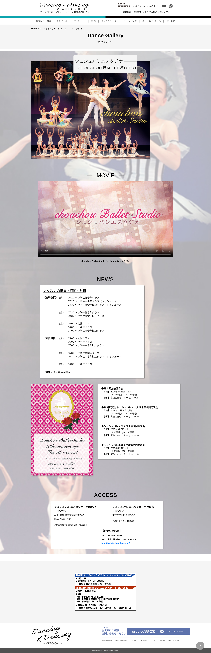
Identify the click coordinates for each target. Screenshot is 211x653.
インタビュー (79, 21)
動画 (93, 21)
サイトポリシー (173, 641)
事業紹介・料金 (43, 21)
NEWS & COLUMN (101, 641)
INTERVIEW (133, 641)
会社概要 (170, 21)
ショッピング (130, 21)
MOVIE (146, 641)
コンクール (62, 21)
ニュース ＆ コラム (151, 21)
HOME (34, 28)
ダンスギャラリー (109, 21)
